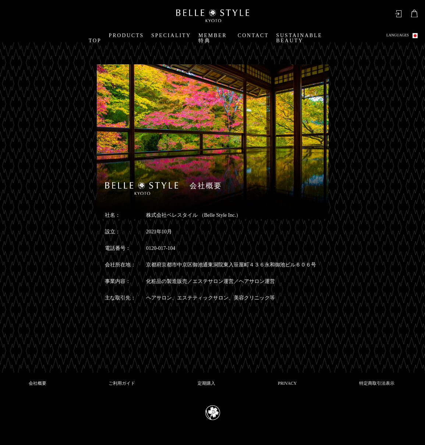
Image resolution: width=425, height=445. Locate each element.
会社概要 (37, 383)
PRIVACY (287, 383)
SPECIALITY (171, 35)
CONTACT (253, 35)
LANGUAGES (402, 35)
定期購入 (206, 383)
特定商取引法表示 (376, 383)
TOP (95, 40)
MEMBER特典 (212, 38)
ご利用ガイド (122, 383)
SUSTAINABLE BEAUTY (299, 38)
